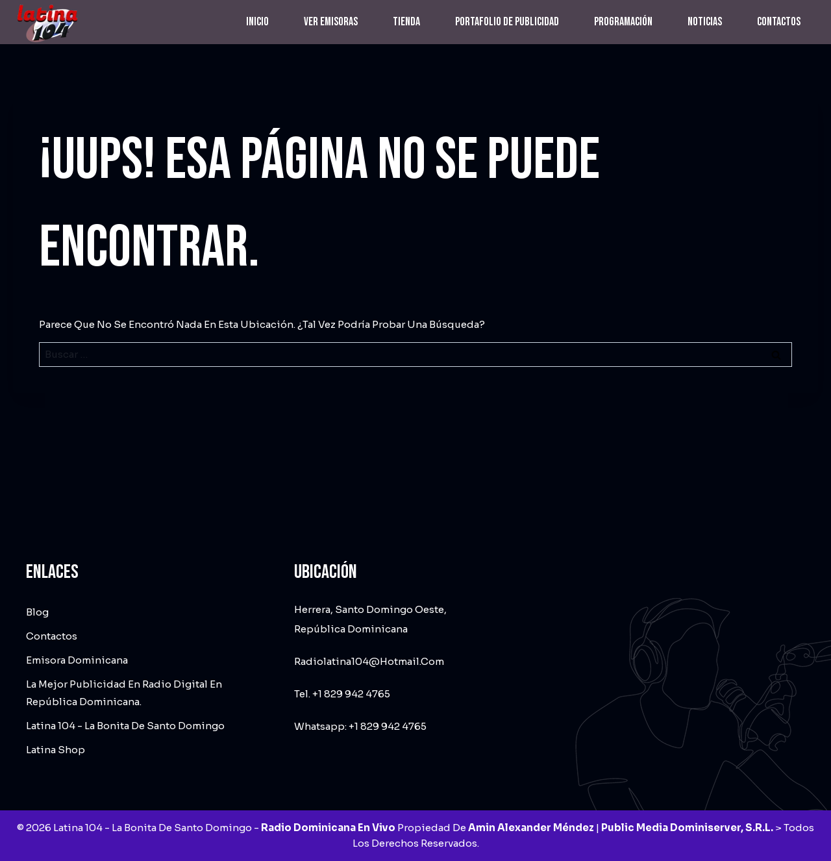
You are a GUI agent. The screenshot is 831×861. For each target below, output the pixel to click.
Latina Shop (55, 749)
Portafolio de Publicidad (507, 22)
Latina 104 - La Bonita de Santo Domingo (125, 725)
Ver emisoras (331, 22)
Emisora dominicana (77, 660)
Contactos (778, 22)
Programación (623, 22)
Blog (37, 612)
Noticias (705, 22)
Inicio (257, 22)
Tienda (406, 22)
